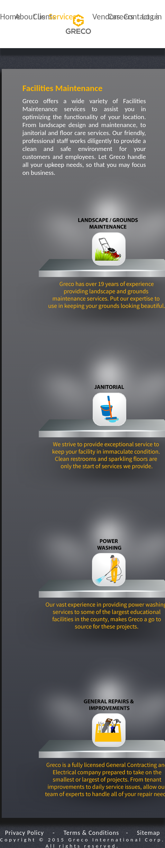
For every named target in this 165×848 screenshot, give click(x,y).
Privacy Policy (24, 833)
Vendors (106, 16)
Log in (152, 16)
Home (10, 16)
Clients (44, 16)
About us (30, 16)
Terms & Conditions (91, 833)
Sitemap (148, 833)
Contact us (141, 16)
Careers (121, 16)
